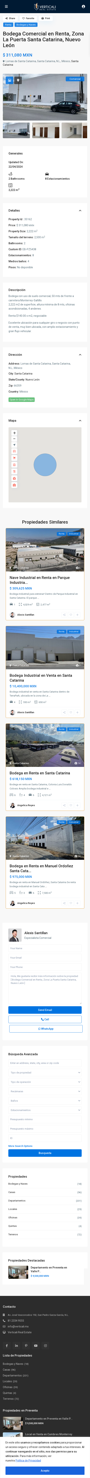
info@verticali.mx (18, 1326)
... (38, 597)
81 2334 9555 (16, 1320)
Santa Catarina (23, 373)
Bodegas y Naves (26, 24)
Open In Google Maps (22, 399)
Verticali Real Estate (20, 1332)
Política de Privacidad (28, 1460)
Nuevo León (33, 379)
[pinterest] (26, 1345)
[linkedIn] (16, 1345)
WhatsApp (45, 1028)
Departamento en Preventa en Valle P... (49, 1418)
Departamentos (16, 1200)
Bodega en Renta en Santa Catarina (40, 773)
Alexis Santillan (25, 614)
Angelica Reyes (26, 805)
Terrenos (13, 1234)
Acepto (45, 1470)
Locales (12, 1209)
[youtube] (36, 1345)
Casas (11, 1192)
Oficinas (12, 1217)
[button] (45, 464)
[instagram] (45, 1345)
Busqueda (45, 1153)
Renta (8, 24)
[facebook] (7, 1345)
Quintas (12, 1226)
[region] (45, 1457)
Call (45, 1019)
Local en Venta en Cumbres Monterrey (48, 1434)
